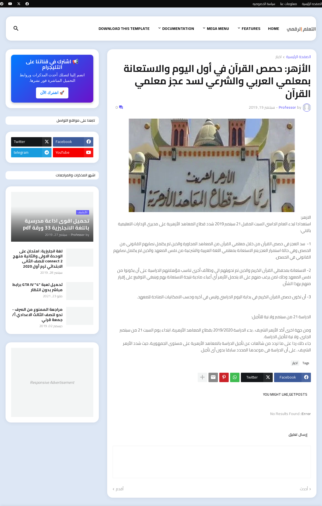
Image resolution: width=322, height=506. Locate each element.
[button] (16, 28)
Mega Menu (218, 28)
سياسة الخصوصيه (264, 4)
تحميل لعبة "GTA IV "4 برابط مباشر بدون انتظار (37, 287)
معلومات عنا (288, 4)
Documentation (178, 28)
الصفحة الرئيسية (298, 57)
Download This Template (124, 28)
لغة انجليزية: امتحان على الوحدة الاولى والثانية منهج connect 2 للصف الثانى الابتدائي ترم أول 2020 (38, 259)
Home (273, 28)
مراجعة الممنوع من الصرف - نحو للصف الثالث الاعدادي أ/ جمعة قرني (37, 314)
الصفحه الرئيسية (312, 4)
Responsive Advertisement (52, 382)
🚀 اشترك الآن (52, 92)
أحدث (304, 489)
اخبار (278, 57)
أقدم (119, 489)
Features (251, 28)
